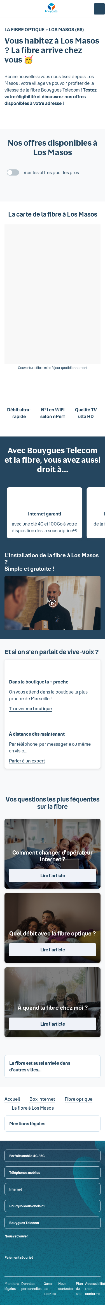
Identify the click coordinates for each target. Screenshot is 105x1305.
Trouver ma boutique (30, 708)
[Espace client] (99, 9)
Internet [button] (15, 1189)
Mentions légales (11, 1286)
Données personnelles (31, 1286)
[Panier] (86, 9)
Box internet (42, 1099)
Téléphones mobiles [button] (24, 1172)
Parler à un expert (27, 760)
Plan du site (79, 1289)
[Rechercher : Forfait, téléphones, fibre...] (16, 9)
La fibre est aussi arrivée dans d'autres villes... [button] (39, 1066)
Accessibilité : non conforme (95, 1289)
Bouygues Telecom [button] (24, 1223)
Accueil (12, 1099)
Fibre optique (78, 1099)
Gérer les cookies (50, 1289)
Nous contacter (66, 1286)
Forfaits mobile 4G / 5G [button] (27, 1156)
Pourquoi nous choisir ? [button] (27, 1206)
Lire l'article (52, 875)
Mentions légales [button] (27, 1123)
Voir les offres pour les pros (51, 172)
